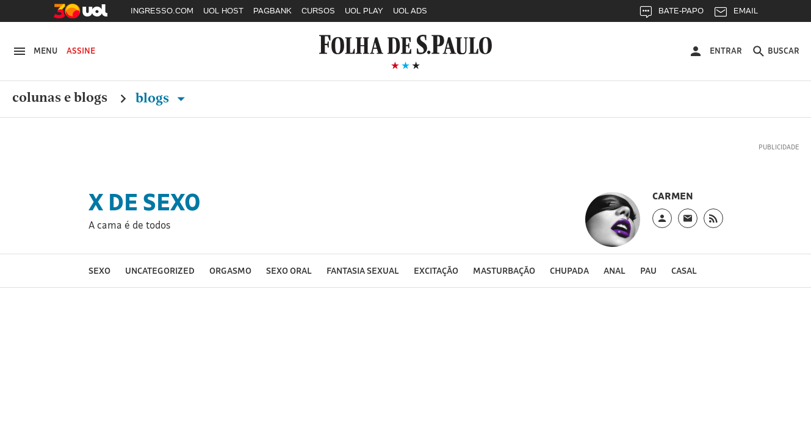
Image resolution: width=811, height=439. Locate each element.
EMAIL (735, 13)
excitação (436, 270)
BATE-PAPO (671, 13)
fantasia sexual (362, 270)
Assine (81, 51)
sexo (99, 270)
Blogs (162, 98)
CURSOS (318, 10)
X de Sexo (144, 201)
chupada (569, 270)
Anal (614, 270)
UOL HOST (223, 10)
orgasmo (230, 270)
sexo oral (289, 270)
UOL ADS (410, 10)
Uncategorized (160, 270)
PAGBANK (272, 10)
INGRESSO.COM (162, 10)
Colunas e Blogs (59, 98)
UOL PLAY (364, 10)
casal (684, 270)
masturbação (504, 270)
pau (648, 270)
